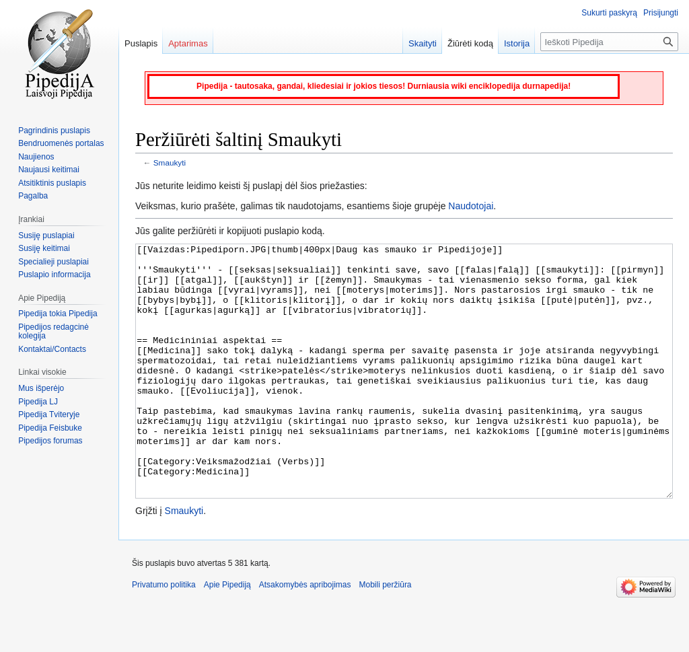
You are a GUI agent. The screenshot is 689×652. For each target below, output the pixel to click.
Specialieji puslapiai (53, 261)
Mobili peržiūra (385, 635)
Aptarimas (188, 43)
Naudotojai (470, 206)
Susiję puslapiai (46, 235)
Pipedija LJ (38, 401)
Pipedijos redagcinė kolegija (53, 331)
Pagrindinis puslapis (54, 130)
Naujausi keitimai (48, 169)
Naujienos (36, 156)
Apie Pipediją (227, 635)
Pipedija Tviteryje (48, 414)
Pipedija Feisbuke (50, 428)
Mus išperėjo (41, 388)
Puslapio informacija (54, 274)
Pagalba (33, 196)
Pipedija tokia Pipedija (57, 313)
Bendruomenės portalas (61, 143)
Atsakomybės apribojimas (305, 635)
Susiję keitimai (44, 248)
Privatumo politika (164, 635)
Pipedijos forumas (50, 440)
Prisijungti (660, 12)
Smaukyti (169, 162)
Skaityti (422, 43)
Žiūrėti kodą (470, 43)
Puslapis (140, 43)
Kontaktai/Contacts (52, 349)
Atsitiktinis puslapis (52, 183)
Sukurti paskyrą (609, 12)
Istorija (517, 43)
